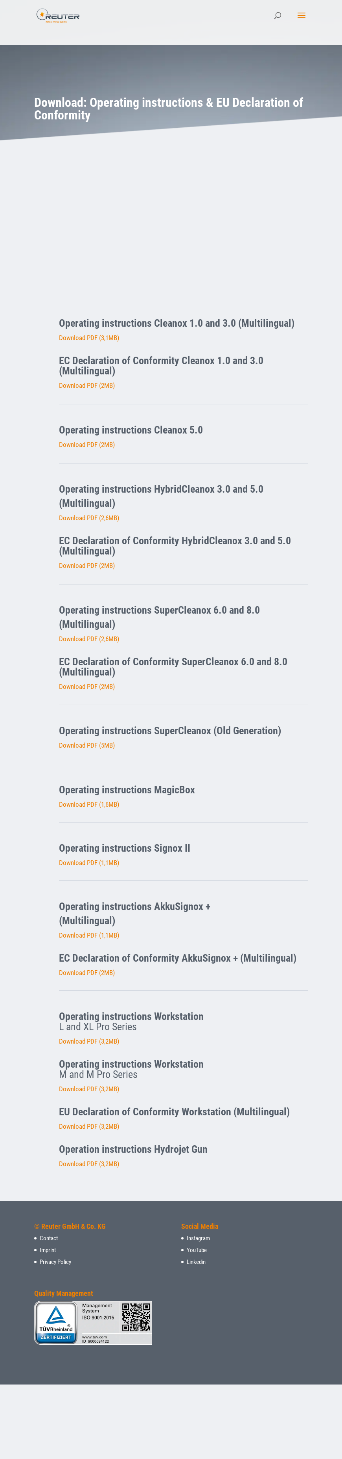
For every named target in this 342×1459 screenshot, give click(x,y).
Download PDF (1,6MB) (89, 804)
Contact (49, 1238)
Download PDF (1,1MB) (89, 863)
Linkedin (196, 1261)
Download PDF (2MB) (87, 385)
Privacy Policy (55, 1261)
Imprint (48, 1250)
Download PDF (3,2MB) (89, 1041)
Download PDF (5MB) (87, 745)
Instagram (198, 1238)
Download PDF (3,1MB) (89, 338)
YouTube (197, 1250)
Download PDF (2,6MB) (89, 518)
